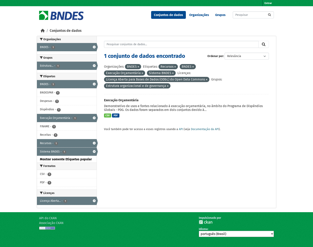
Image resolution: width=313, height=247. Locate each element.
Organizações (199, 15)
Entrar (268, 3)
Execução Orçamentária (121, 100)
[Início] (43, 31)
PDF (116, 115)
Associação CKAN (51, 223)
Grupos (220, 15)
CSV (107, 115)
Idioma (203, 229)
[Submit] (269, 14)
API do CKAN (48, 218)
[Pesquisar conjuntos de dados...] (253, 14)
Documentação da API (205, 129)
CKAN (205, 222)
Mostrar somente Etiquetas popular (66, 159)
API (181, 129)
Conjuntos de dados (168, 15)
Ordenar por (215, 56)
